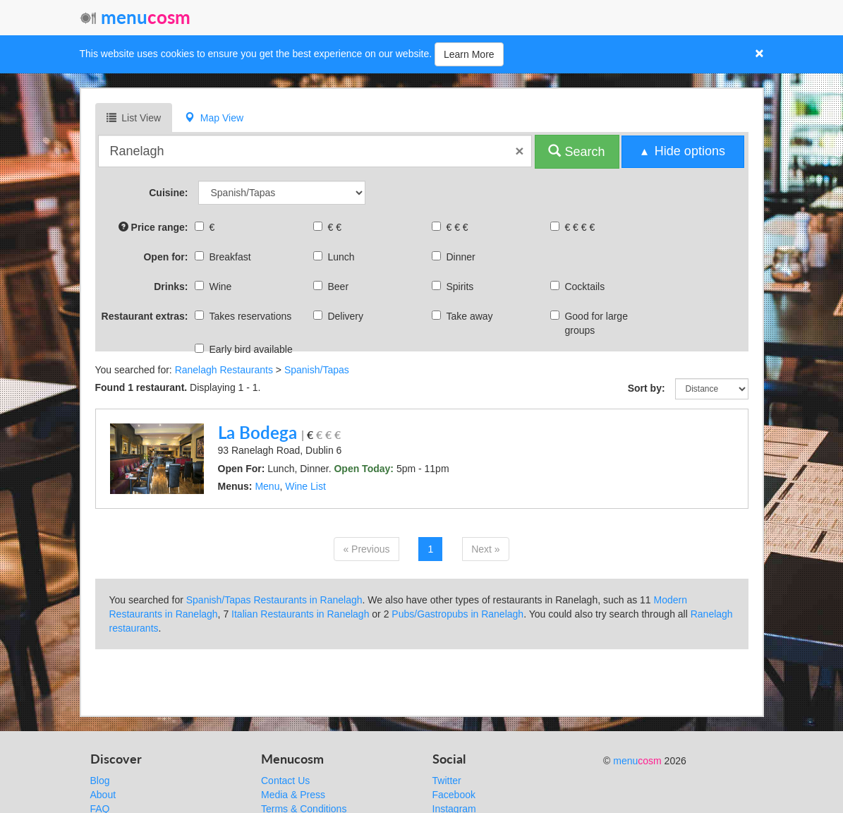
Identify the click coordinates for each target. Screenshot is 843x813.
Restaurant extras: (145, 316)
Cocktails (579, 286)
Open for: (165, 257)
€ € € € (574, 227)
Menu (267, 486)
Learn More (469, 54)
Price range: (153, 227)
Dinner (455, 257)
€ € (329, 227)
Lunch (335, 257)
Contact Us (285, 780)
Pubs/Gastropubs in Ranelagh (457, 614)
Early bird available (245, 349)
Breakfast (224, 257)
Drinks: (171, 286)
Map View (214, 118)
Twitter (446, 780)
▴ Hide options (683, 151)
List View (134, 118)
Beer (332, 286)
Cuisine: (168, 192)
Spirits (454, 286)
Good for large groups (591, 323)
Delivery (340, 316)
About (103, 794)
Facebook (453, 794)
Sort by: (646, 388)
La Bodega (257, 432)
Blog (100, 780)
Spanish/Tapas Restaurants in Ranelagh (274, 600)
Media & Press (293, 794)
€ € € (451, 227)
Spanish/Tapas (316, 369)
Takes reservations (244, 316)
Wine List (305, 486)
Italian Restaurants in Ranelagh (300, 614)
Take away (463, 316)
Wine (214, 286)
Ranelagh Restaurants (224, 369)
